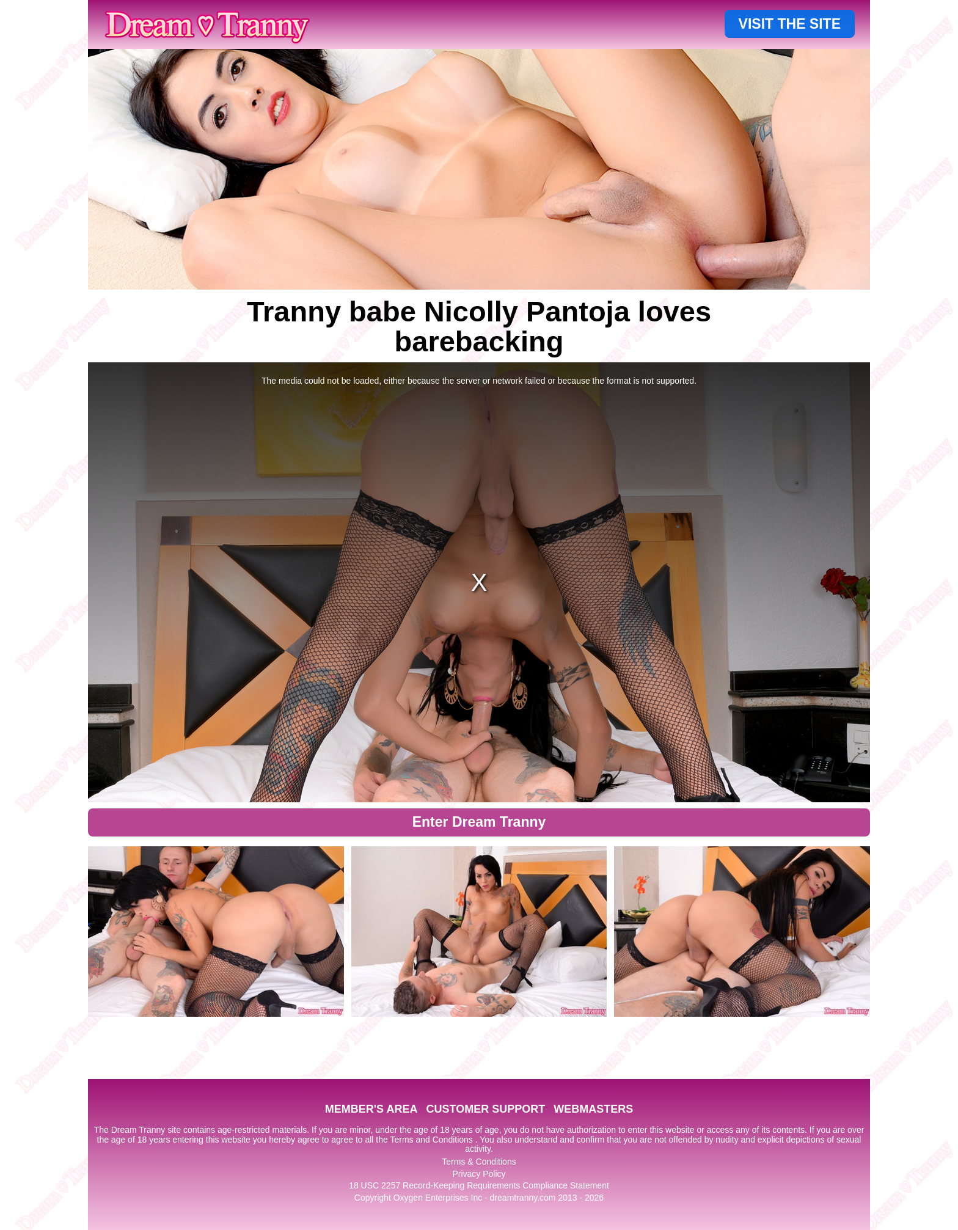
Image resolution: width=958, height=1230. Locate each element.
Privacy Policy (478, 1174)
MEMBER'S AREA (371, 1109)
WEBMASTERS (593, 1109)
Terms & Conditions (479, 1161)
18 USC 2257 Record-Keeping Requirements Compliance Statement (479, 1185)
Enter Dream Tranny (479, 822)
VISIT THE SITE (790, 24)
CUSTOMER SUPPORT (485, 1109)
